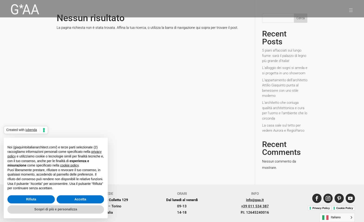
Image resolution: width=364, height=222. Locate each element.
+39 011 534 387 (255, 206)
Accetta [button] (80, 199)
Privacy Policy (321, 208)
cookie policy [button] (69, 165)
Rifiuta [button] (31, 199)
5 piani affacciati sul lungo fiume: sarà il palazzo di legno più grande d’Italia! (284, 55)
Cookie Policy (344, 208)
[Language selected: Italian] (337, 217)
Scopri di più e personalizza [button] (55, 209)
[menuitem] (24, 10)
